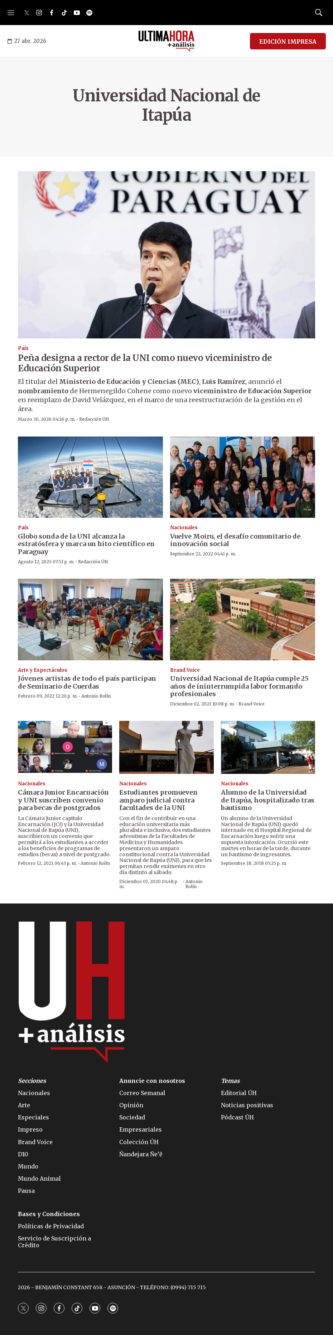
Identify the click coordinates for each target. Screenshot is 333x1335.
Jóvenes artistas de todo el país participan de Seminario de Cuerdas (87, 682)
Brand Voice (185, 670)
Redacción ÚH (94, 419)
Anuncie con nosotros (152, 1081)
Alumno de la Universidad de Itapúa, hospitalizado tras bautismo (267, 800)
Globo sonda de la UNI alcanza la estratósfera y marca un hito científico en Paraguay (86, 544)
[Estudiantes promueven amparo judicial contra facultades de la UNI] (166, 747)
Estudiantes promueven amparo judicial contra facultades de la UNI (158, 800)
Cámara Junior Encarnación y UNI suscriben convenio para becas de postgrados (63, 800)
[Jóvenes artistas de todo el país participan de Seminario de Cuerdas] (90, 619)
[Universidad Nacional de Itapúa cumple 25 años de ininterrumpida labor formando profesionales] (242, 619)
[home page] (167, 41)
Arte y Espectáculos (42, 670)
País (23, 348)
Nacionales (184, 528)
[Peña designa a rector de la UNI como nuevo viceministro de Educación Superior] (166, 254)
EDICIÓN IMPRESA (288, 41)
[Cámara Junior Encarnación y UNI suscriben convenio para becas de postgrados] (65, 747)
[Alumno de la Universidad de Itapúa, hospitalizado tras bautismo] (268, 747)
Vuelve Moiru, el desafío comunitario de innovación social (235, 540)
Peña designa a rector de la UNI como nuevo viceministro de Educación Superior (145, 363)
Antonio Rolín (96, 696)
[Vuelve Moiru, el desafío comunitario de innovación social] (242, 477)
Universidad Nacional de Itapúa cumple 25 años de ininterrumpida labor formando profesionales (239, 686)
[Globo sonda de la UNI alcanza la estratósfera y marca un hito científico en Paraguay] (90, 477)
